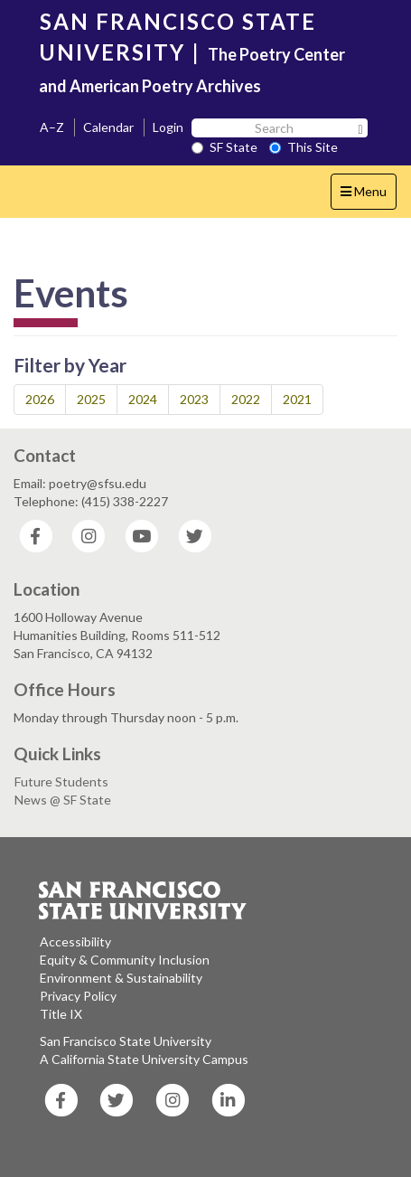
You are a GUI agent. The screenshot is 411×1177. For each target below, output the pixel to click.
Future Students (61, 781)
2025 (91, 399)
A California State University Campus (144, 1059)
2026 (39, 399)
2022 (245, 399)
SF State (224, 147)
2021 (297, 399)
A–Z (52, 127)
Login (168, 127)
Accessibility (75, 941)
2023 (194, 399)
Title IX (61, 1014)
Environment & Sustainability (121, 977)
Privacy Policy (78, 995)
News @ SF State (62, 799)
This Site (303, 147)
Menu (368, 196)
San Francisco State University (125, 1041)
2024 (142, 399)
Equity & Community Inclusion (125, 959)
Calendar (108, 127)
